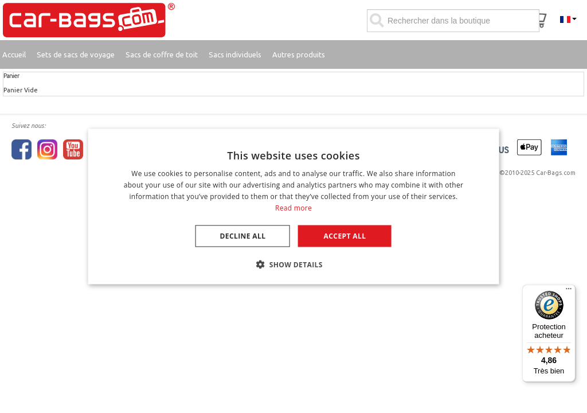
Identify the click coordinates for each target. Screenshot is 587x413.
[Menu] (569, 291)
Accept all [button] (345, 235)
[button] (293, 264)
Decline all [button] (243, 235)
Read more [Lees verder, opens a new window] (293, 207)
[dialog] (293, 207)
